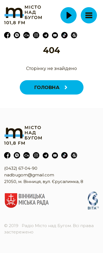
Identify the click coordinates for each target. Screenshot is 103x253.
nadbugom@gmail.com (29, 174)
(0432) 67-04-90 (20, 168)
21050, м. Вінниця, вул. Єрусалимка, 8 (43, 181)
